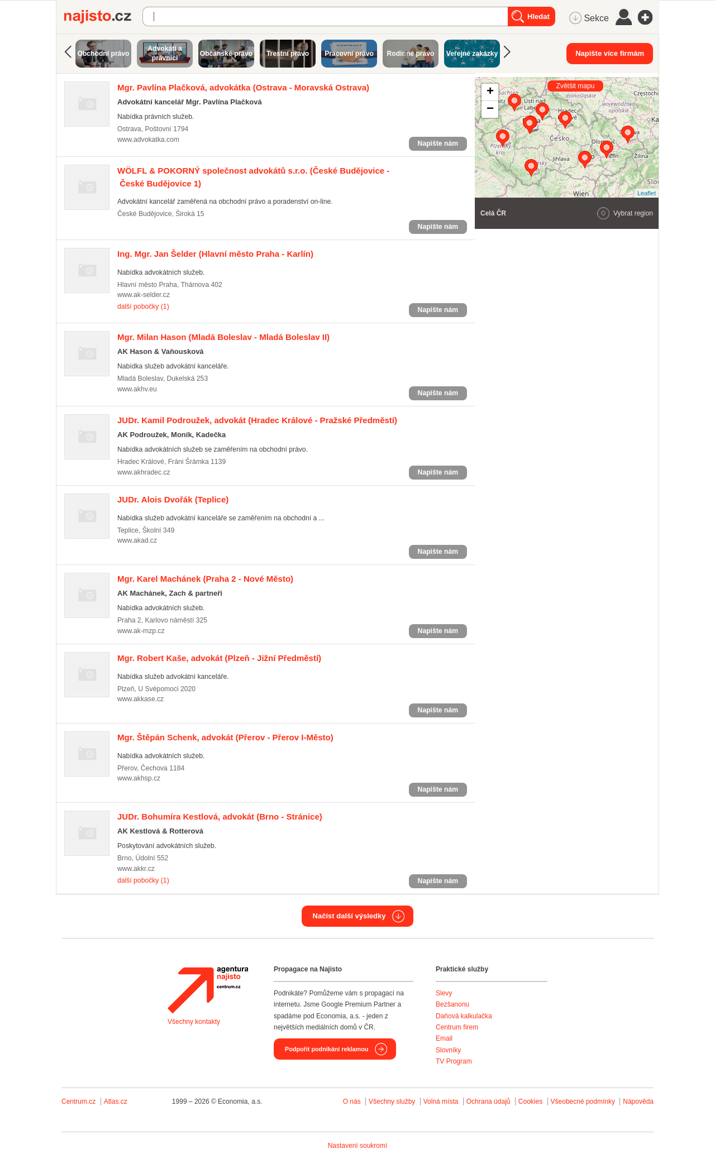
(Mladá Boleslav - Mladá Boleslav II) (223, 337)
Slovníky (448, 1050)
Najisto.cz (103, 16)
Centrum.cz (78, 1101)
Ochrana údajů (488, 1101)
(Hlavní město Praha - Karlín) (215, 253)
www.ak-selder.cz (143, 295)
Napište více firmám (609, 53)
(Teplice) (172, 499)
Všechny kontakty (194, 1022)
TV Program (454, 1061)
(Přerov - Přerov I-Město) (225, 737)
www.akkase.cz (140, 699)
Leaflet (646, 193)
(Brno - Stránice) (219, 816)
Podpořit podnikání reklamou (326, 1049)
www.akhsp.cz (138, 778)
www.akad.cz (137, 540)
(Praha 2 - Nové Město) (205, 578)
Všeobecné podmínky (583, 1101)
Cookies (530, 1101)
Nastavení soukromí (358, 1146)
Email (444, 1038)
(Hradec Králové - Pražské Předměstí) (257, 420)
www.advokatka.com (148, 139)
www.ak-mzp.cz (141, 631)
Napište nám (438, 143)
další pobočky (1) (143, 306)
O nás (352, 1101)
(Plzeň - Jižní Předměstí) (219, 658)
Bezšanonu (452, 1004)
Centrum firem (457, 1027)
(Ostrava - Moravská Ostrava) (243, 87)
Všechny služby (393, 1101)
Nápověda (638, 1101)
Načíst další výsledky (349, 916)
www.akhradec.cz (143, 472)
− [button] (490, 109)
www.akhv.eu (137, 389)
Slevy (444, 993)
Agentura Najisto (208, 989)
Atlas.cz (115, 1101)
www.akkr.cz (136, 869)
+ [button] (490, 92)
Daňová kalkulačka (464, 1016)
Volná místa (441, 1101)
